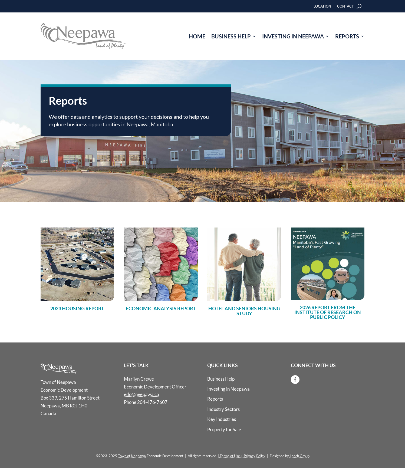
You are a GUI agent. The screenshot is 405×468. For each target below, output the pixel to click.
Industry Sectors (223, 409)
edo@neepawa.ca (141, 394)
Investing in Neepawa (293, 36)
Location (322, 6)
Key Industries (221, 419)
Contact (345, 6)
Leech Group (299, 456)
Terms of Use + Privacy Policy (242, 456)
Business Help (231, 36)
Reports (347, 36)
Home (197, 36)
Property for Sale (224, 429)
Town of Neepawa (132, 456)
